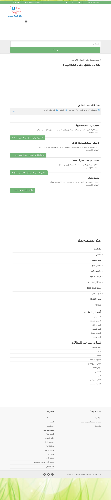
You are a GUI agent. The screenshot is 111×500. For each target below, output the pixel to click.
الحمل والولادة (96, 333)
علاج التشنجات (95, 299)
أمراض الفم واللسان (94, 363)
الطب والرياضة (96, 317)
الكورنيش (74, 60)
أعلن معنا (98, 426)
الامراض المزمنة (95, 321)
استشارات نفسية (94, 282)
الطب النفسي (96, 329)
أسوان (81, 60)
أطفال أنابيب (95, 265)
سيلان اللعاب (96, 367)
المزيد (46, 110)
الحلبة (99, 376)
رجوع (13, 111)
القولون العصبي (95, 384)
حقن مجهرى (95, 271)
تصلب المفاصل (96, 347)
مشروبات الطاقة (95, 359)
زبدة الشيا (98, 351)
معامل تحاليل (89, 60)
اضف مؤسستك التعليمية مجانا (91, 422)
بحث (55, 50)
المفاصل (98, 372)
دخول (16, 2)
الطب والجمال (96, 337)
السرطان (98, 355)
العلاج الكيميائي (95, 380)
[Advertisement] (59, 86)
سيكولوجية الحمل (93, 287)
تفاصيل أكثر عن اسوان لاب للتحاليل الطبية (27, 137)
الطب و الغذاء (96, 325)
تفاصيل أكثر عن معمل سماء (22, 190)
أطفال (98, 254)
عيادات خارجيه (95, 276)
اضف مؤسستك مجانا (32, 2)
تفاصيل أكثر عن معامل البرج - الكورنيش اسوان (29, 173)
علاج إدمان (96, 293)
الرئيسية (98, 60)
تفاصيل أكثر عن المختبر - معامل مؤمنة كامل (28, 155)
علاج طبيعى (96, 259)
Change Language (92, 2)
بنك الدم (97, 248)
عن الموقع (97, 418)
